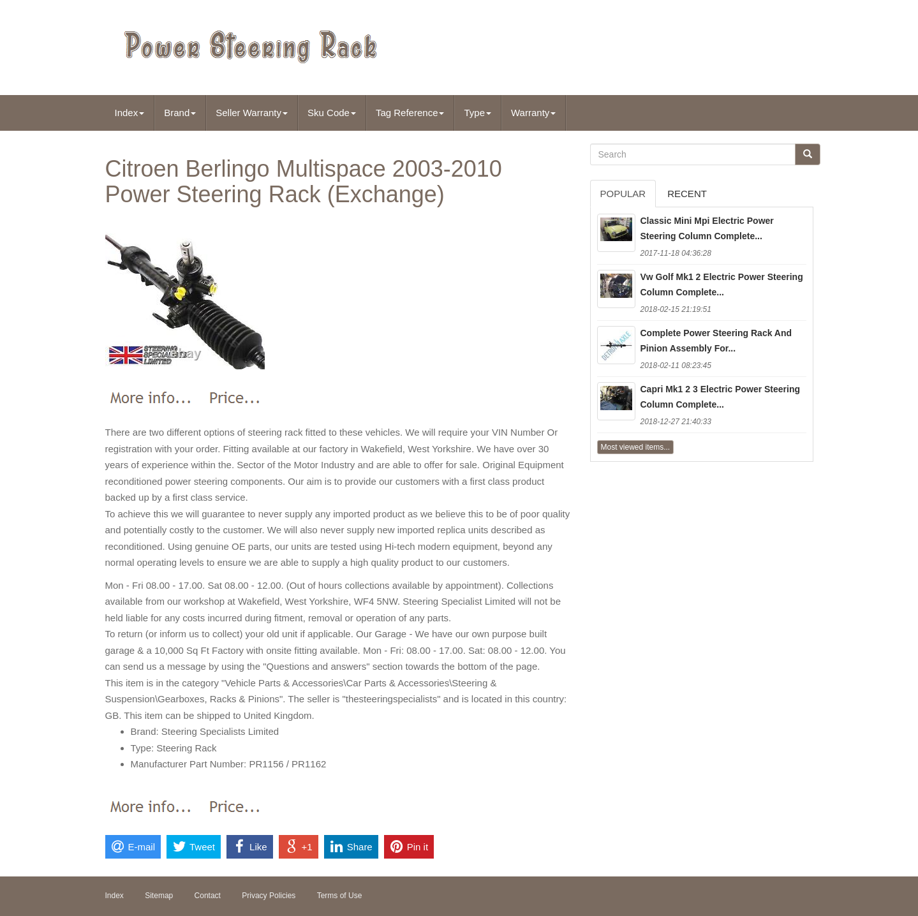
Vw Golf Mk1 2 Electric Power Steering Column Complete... (721, 284)
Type (477, 112)
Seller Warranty (252, 112)
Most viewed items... (635, 447)
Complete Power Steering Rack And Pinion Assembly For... (716, 340)
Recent (687, 193)
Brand (180, 112)
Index (130, 112)
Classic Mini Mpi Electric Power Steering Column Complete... (707, 228)
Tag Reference (410, 112)
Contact (208, 895)
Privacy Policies (268, 895)
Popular (623, 193)
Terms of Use (339, 895)
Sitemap (159, 895)
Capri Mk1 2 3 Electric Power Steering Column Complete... (720, 397)
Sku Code (331, 112)
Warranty (533, 112)
